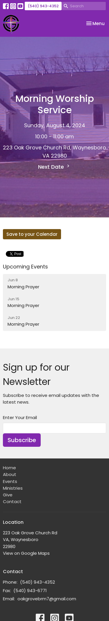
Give (7, 495)
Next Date (54, 166)
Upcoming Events (25, 266)
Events (10, 481)
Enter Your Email (20, 417)
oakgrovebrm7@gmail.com (46, 599)
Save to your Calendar (32, 234)
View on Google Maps (26, 553)
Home (9, 468)
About (9, 474)
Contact (12, 501)
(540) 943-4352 (43, 6)
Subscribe (22, 440)
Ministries (13, 488)
